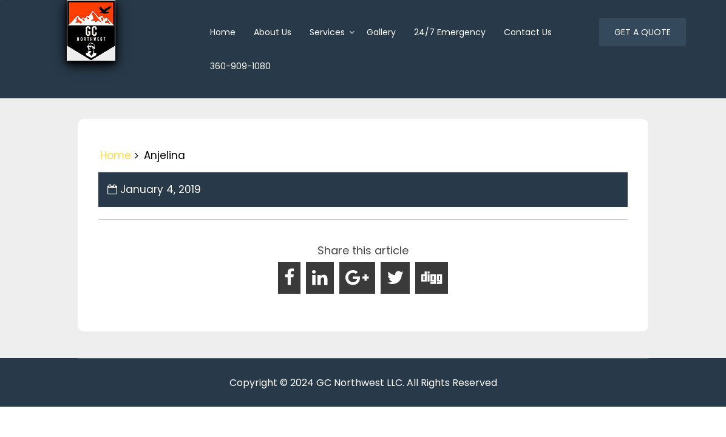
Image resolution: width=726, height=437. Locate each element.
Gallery (381, 32)
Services (327, 32)
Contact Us (528, 32)
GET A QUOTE (642, 32)
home (223, 32)
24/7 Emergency (450, 32)
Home (115, 155)
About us (272, 32)
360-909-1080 (240, 66)
